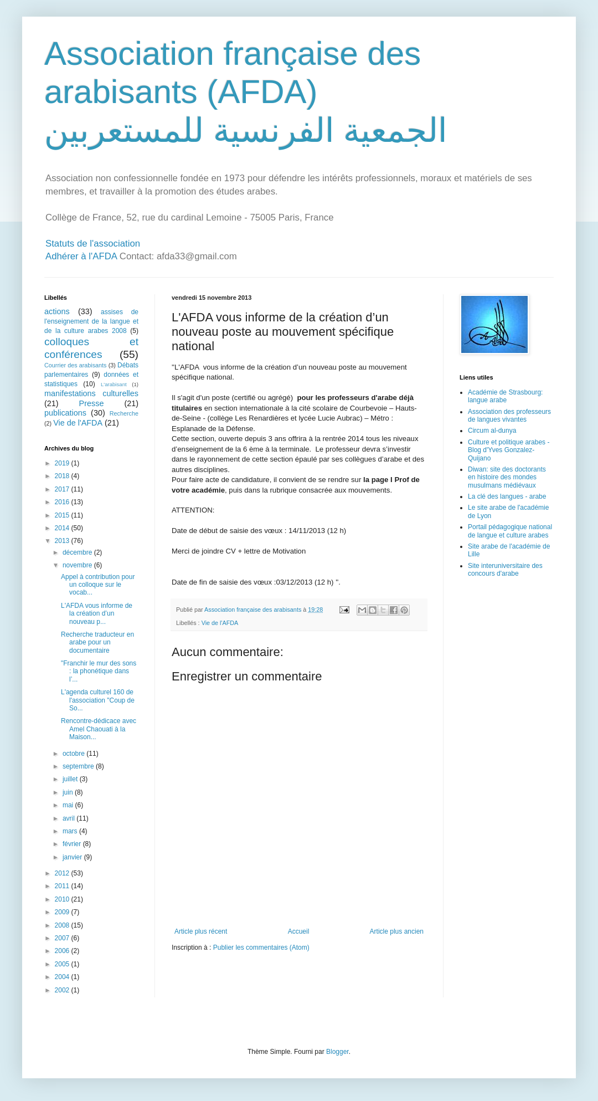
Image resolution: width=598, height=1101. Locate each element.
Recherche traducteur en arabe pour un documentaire (97, 642)
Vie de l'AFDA (220, 622)
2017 (63, 489)
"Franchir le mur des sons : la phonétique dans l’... (98, 671)
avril (69, 818)
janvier (73, 857)
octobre (74, 753)
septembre (79, 766)
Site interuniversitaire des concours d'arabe (505, 569)
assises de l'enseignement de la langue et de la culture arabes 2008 (91, 321)
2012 (63, 873)
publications (65, 412)
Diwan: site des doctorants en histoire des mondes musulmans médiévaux (507, 477)
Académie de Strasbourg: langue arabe (505, 396)
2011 (63, 886)
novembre (78, 565)
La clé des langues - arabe (507, 496)
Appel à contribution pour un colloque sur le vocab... (98, 585)
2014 (63, 528)
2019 (63, 463)
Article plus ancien (397, 931)
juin (69, 792)
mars (71, 831)
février (73, 844)
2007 (63, 938)
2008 (63, 925)
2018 (63, 476)
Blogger (337, 1052)
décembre (78, 552)
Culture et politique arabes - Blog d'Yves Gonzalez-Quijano (508, 450)
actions (57, 311)
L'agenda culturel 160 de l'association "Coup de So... (98, 700)
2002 (63, 990)
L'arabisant (114, 384)
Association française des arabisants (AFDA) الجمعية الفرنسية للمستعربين (245, 92)
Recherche (124, 413)
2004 (63, 977)
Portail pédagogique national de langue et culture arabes (510, 531)
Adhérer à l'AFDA (81, 256)
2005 (63, 964)
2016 (63, 502)
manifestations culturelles (91, 393)
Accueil (299, 931)
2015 (63, 515)
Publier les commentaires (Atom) (261, 947)
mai (69, 805)
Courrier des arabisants (75, 365)
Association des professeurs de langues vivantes (509, 415)
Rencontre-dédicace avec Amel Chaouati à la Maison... (98, 729)
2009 (63, 912)
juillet (71, 779)
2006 (63, 951)
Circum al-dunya (492, 430)
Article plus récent (200, 931)
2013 (63, 541)
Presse (91, 403)
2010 (63, 899)
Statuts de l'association (92, 243)
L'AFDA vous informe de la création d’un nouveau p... (96, 614)
